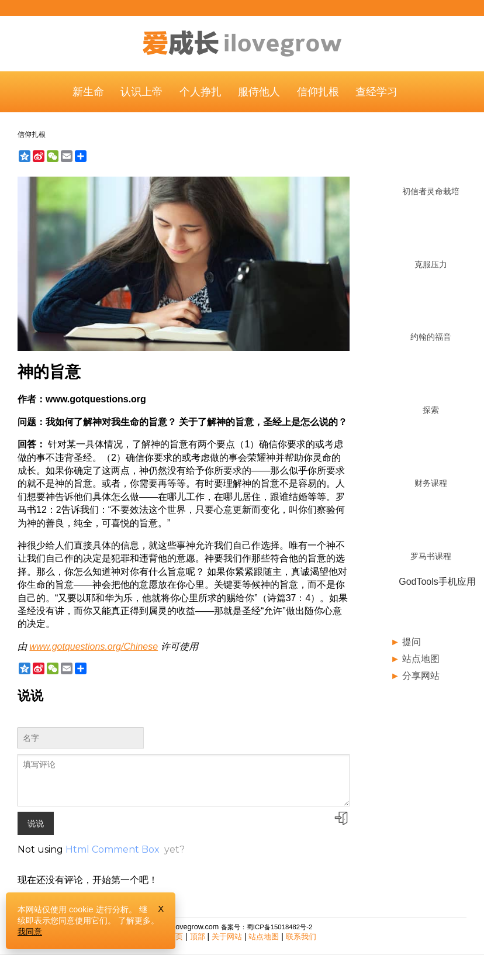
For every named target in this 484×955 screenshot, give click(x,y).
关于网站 (227, 937)
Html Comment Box (112, 849)
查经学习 (376, 92)
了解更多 (134, 920)
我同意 (30, 931)
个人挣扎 (200, 92)
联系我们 (301, 937)
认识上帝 (141, 92)
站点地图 (421, 659)
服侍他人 (259, 92)
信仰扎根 (318, 92)
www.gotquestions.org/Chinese (93, 646)
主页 (175, 937)
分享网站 (421, 676)
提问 (411, 642)
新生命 (88, 92)
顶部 (197, 937)
